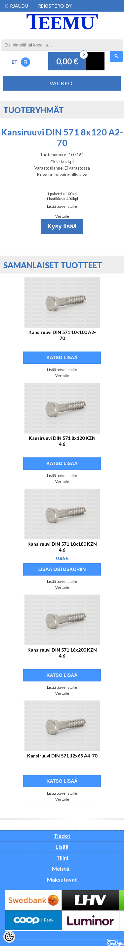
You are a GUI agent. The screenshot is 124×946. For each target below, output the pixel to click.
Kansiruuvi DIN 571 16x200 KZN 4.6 (62, 653)
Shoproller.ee (115, 942)
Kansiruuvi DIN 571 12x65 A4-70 (62, 755)
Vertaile (62, 216)
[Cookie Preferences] (9, 937)
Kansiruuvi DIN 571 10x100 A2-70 (62, 335)
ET (15, 62)
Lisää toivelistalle (62, 206)
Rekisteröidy (55, 6)
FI (25, 62)
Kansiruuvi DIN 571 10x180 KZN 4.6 (62, 547)
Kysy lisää (61, 226)
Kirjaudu (16, 6)
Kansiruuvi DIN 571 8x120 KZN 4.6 (62, 441)
